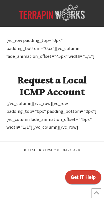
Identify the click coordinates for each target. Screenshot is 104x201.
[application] (83, 179)
